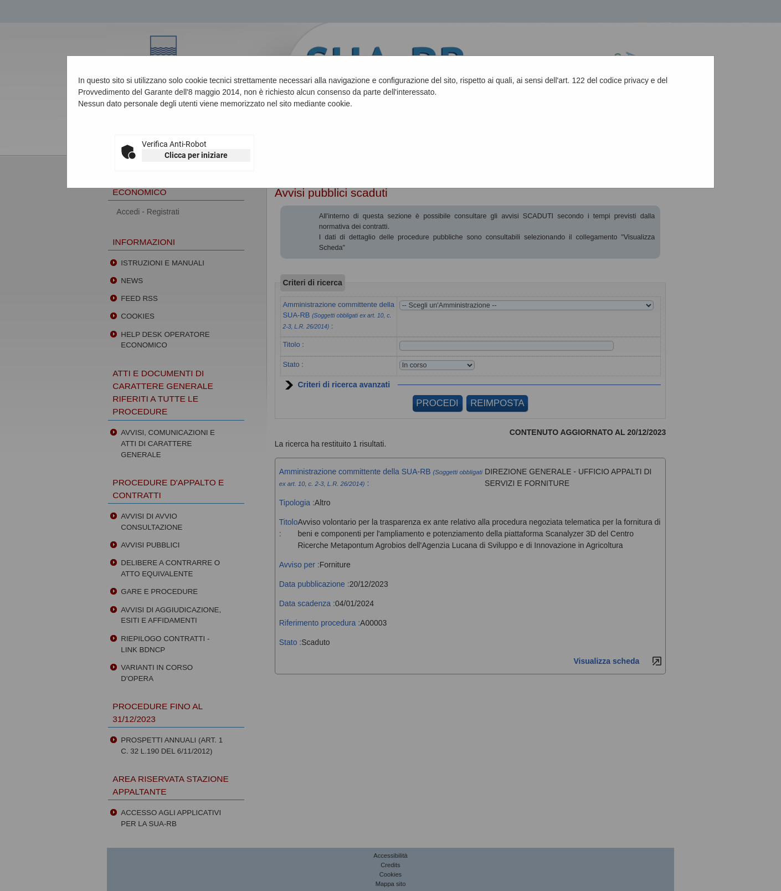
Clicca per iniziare (196, 155)
